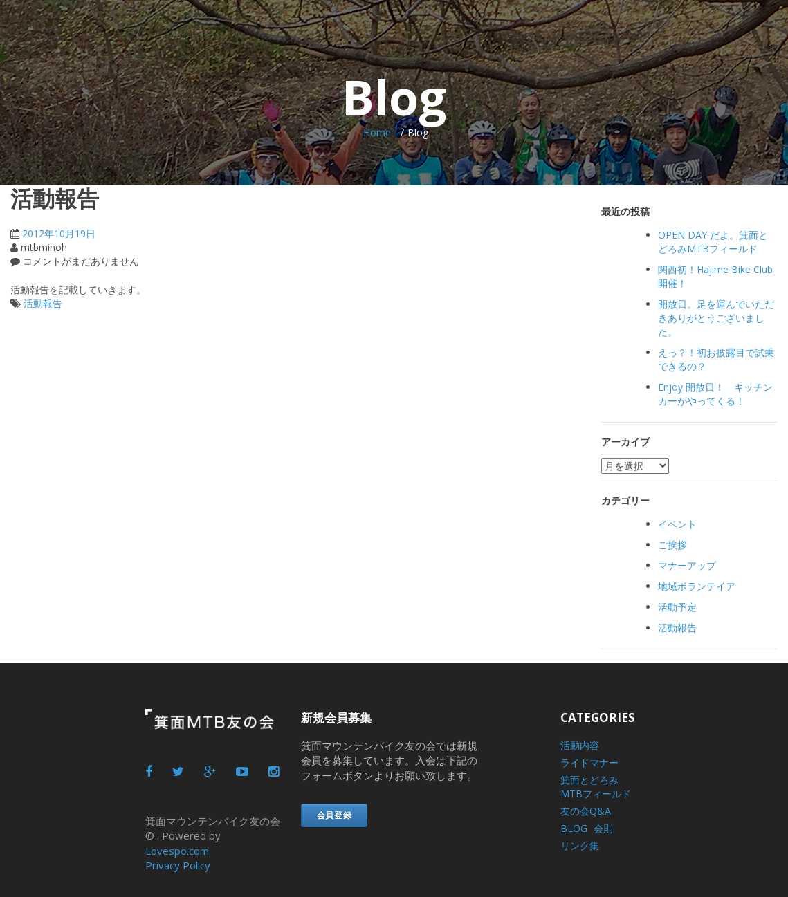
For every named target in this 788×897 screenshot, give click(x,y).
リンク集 (579, 845)
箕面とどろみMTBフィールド (595, 786)
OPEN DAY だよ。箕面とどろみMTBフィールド (713, 241)
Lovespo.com (177, 851)
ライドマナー (589, 762)
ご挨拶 (672, 544)
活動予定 (677, 606)
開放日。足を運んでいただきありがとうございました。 (716, 317)
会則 (603, 828)
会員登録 (334, 815)
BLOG (573, 828)
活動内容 (579, 745)
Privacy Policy (177, 865)
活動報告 (43, 303)
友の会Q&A (585, 810)
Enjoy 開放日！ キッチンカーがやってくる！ (715, 393)
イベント (677, 523)
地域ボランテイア (696, 586)
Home (377, 132)
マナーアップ (687, 565)
